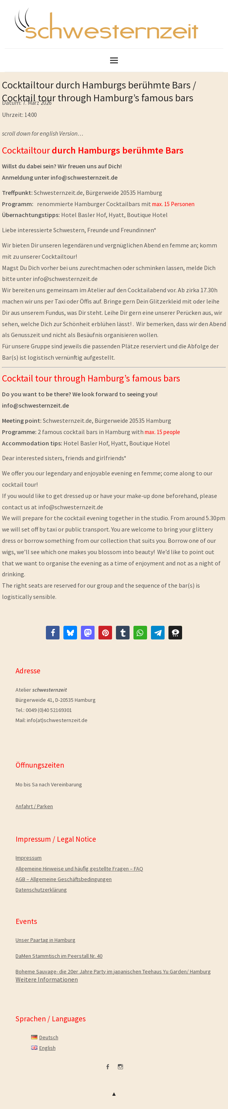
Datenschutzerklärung (41, 889)
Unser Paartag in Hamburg (45, 939)
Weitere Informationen (47, 979)
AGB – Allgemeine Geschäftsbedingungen (64, 879)
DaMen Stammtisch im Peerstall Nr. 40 (59, 955)
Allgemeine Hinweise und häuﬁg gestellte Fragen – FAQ (79, 868)
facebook (108, 1069)
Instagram (120, 1069)
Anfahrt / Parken (34, 806)
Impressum (29, 857)
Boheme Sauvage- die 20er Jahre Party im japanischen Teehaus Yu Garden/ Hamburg (113, 971)
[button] (53, 632)
